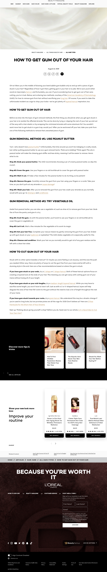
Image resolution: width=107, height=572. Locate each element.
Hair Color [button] (35, 4)
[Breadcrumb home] (10, 460)
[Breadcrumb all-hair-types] (47, 460)
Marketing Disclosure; (70, 517)
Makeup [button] (18, 4)
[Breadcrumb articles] (20, 460)
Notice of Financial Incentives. (73, 520)
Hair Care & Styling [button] (48, 4)
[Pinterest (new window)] (23, 543)
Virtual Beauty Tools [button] (65, 4)
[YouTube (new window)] (15, 543)
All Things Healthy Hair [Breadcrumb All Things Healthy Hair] (54, 52)
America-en (13, 558)
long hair (64, 98)
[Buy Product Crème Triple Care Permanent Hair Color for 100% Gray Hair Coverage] (75, 435)
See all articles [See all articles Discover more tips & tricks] (15, 374)
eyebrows (35, 235)
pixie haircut (55, 298)
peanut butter (33, 147)
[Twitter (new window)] (19, 543)
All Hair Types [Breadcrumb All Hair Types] (70, 52)
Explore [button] (91, 4)
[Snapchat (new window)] (27, 543)
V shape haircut (59, 272)
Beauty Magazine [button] (81, 4)
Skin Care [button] (26, 4)
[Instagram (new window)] (11, 543)
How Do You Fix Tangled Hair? (60, 454)
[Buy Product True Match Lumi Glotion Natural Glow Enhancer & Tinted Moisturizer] (96, 435)
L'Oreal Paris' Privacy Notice (79, 519)
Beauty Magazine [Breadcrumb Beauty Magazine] (37, 52)
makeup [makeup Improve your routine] (11, 445)
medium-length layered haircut (63, 283)
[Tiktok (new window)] (31, 543)
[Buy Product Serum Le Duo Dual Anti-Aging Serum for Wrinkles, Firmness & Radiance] (54, 435)
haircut (29, 92)
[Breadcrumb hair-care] (31, 460)
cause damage (48, 184)
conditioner (43, 193)
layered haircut (71, 102)
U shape (47, 272)
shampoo (31, 193)
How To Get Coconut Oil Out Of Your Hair (41, 454)
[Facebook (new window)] (8, 543)
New (12, 4)
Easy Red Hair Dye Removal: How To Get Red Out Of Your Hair (82, 454)
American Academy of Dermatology (81, 95)
